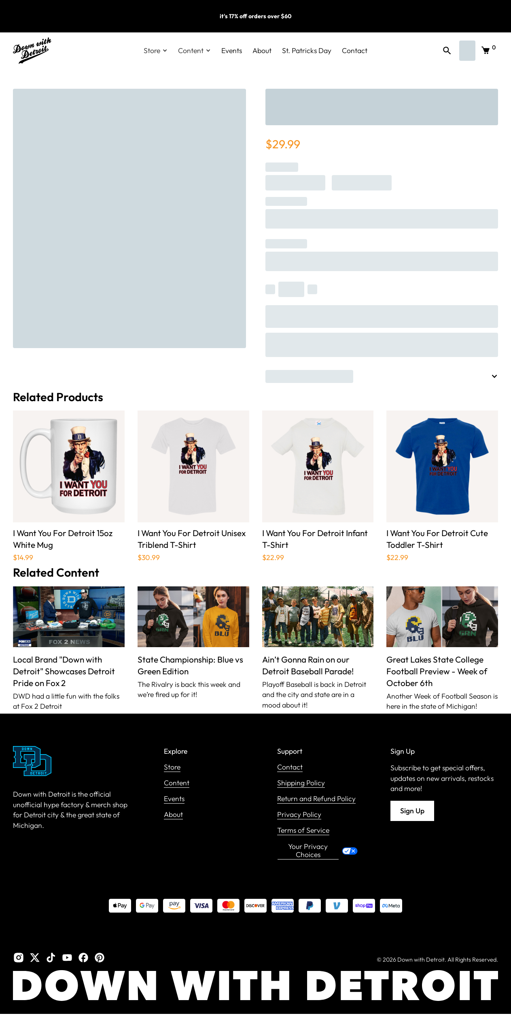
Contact (354, 50)
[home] (32, 50)
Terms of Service (303, 830)
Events (231, 50)
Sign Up (412, 810)
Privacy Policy (299, 814)
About (261, 50)
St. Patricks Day (306, 50)
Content (176, 783)
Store (172, 767)
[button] (156, 51)
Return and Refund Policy (316, 799)
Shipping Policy (301, 783)
